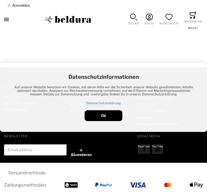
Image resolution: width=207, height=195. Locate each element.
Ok (103, 115)
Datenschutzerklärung (103, 103)
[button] (133, 19)
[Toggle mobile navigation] (6, 19)
